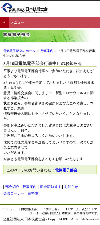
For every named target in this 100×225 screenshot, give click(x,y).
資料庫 (33, 193)
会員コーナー (13, 193)
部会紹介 (12, 187)
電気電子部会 (66, 170)
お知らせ (71, 187)
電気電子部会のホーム (19, 51)
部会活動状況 (50, 187)
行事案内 (47, 51)
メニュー (17, 22)
